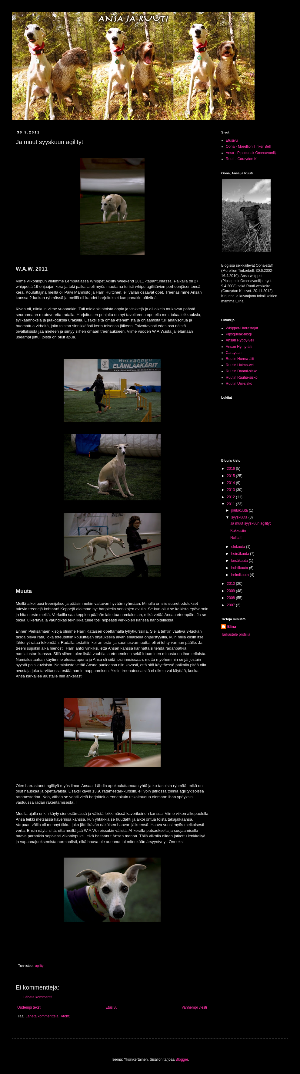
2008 (231, 598)
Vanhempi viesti (194, 1007)
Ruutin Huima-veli (240, 365)
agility (39, 965)
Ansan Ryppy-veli (240, 340)
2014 (231, 483)
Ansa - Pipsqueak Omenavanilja (252, 153)
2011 (231, 504)
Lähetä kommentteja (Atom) (47, 1016)
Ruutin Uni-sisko (239, 383)
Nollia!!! (236, 537)
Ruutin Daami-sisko (241, 371)
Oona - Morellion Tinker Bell (248, 146)
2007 (231, 605)
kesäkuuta (240, 560)
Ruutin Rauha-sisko (242, 377)
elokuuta (238, 547)
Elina (231, 626)
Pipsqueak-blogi (239, 334)
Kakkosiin (238, 531)
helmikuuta (240, 575)
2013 (231, 490)
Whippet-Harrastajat (242, 328)
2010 (231, 583)
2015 (231, 476)
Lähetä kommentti (37, 997)
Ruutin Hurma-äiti (240, 359)
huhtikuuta (240, 568)
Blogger (182, 1059)
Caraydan (234, 353)
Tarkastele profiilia (235, 634)
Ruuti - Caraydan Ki (242, 159)
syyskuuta (239, 517)
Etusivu (111, 1007)
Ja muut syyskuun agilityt (250, 523)
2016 (231, 468)
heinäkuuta (240, 554)
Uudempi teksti (29, 1007)
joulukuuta (240, 510)
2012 (231, 497)
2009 (231, 591)
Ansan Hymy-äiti (239, 346)
